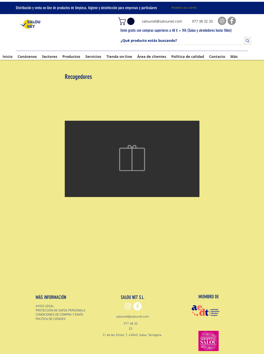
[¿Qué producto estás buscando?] (178, 40)
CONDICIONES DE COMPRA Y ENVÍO (59, 315)
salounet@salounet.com (162, 21)
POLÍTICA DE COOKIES (51, 319)
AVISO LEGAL (45, 306)
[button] (127, 21)
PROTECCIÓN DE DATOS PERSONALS (60, 311)
